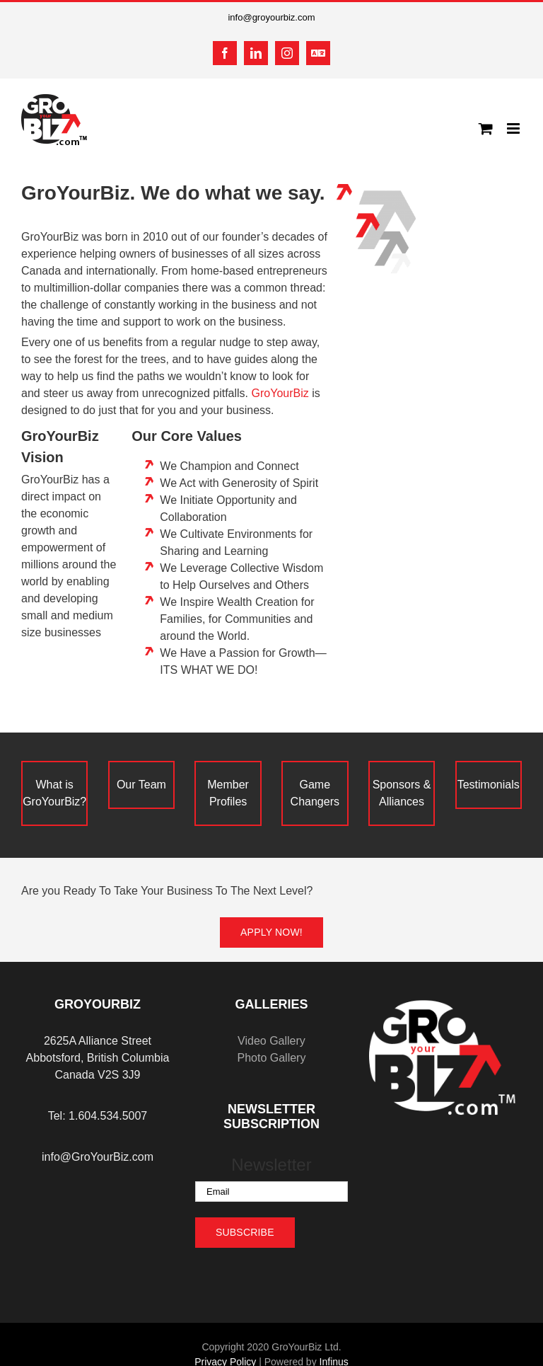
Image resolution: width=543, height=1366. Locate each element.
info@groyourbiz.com (271, 17)
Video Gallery (271, 1041)
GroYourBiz (280, 393)
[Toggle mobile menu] (514, 128)
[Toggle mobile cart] (486, 128)
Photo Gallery (271, 1058)
